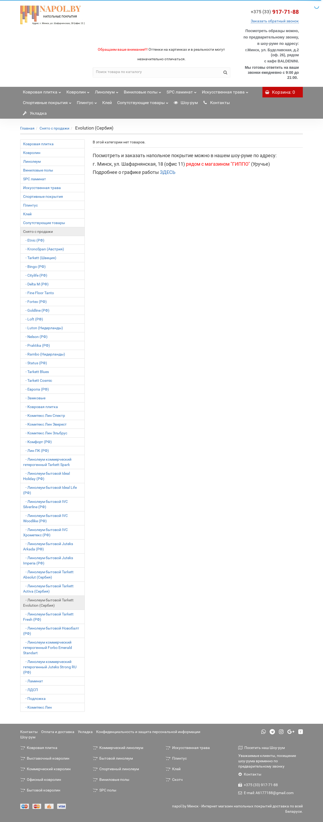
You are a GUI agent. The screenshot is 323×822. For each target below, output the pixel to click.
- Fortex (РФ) (35, 301)
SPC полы (104, 790)
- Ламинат (33, 681)
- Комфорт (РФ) (37, 442)
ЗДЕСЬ (167, 172)
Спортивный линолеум (116, 769)
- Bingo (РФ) (34, 266)
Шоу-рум (186, 102)
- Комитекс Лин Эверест (45, 424)
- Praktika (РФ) (36, 345)
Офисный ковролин (40, 779)
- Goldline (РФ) (36, 310)
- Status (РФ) (35, 363)
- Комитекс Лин (37, 707)
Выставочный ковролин (44, 758)
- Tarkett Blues (36, 372)
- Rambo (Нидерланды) (44, 354)
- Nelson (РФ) (35, 337)
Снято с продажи (54, 128)
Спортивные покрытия (47, 101)
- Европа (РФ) (36, 389)
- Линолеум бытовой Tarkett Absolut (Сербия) (48, 574)
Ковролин (78, 91)
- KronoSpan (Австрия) (43, 249)
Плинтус (87, 101)
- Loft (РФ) (33, 319)
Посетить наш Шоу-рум (261, 748)
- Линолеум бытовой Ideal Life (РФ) (50, 490)
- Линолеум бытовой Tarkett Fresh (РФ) (48, 617)
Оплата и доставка (57, 732)
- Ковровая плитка (40, 407)
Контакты (216, 102)
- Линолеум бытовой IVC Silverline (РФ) (45, 504)
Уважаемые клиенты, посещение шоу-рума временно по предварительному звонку (267, 761)
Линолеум (106, 91)
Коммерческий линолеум (118, 748)
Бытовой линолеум (113, 758)
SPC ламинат (182, 91)
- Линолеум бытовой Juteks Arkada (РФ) (48, 546)
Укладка (35, 113)
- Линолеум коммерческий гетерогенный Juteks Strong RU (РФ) (49, 667)
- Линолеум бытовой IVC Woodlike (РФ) (45, 518)
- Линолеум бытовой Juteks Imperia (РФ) (48, 560)
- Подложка (34, 698)
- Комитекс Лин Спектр (44, 415)
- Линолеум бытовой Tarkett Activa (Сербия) (48, 588)
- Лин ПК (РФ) (36, 450)
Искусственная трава (225, 91)
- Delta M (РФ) (36, 284)
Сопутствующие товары (142, 101)
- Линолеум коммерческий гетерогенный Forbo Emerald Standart (47, 647)
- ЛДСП (30, 690)
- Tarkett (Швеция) (39, 258)
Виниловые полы (142, 91)
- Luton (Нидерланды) (43, 328)
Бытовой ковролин (40, 790)
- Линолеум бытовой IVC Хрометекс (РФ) (45, 532)
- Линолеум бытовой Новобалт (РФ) (51, 631)
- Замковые (34, 398)
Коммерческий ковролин (45, 769)
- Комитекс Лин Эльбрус (45, 433)
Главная (27, 128)
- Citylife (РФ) (35, 275)
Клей (107, 102)
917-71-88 (275, 12)
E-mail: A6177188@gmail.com (266, 793)
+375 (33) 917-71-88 (258, 785)
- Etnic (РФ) (33, 240)
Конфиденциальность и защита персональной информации (148, 732)
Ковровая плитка (42, 91)
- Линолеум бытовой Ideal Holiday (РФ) (46, 476)
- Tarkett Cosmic (37, 380)
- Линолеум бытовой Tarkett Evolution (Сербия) (48, 602)
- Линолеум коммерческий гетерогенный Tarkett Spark (47, 462)
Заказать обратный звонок (275, 21)
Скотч (174, 779)
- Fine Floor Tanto (38, 293)
